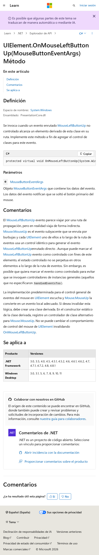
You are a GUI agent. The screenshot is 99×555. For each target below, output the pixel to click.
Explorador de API (41, 33)
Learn (7, 33)
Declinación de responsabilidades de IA (27, 532)
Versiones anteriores (69, 532)
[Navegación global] (4, 5)
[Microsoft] (49, 5)
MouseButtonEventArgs (26, 182)
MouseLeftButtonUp (72, 125)
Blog (6, 537)
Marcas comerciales (15, 549)
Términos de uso (67, 543)
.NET (20, 33)
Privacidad (40, 537)
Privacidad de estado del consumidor (26, 543)
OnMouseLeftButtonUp (19, 332)
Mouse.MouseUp (15, 231)
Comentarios (14, 85)
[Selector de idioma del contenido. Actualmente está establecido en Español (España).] (18, 512)
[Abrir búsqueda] (74, 5)
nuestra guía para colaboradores (63, 419)
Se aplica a (13, 90)
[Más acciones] (92, 33)
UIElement (33, 237)
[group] (49, 161)
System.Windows (41, 110)
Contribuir (23, 537)
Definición (13, 79)
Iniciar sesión (88, 5)
